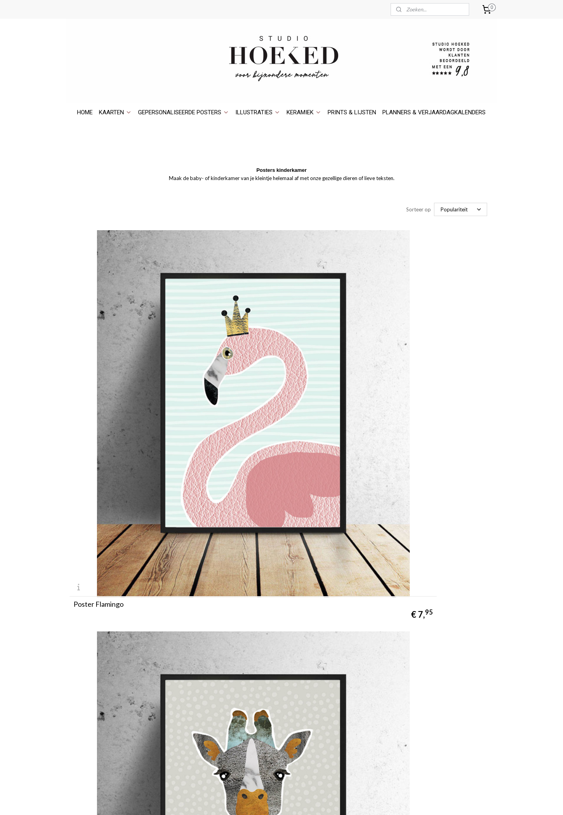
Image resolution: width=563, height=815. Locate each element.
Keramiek (433, 653)
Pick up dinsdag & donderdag (105, 679)
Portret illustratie (445, 644)
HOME (85, 112)
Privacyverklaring (90, 714)
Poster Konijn (381, 373)
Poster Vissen (238, 544)
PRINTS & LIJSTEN (352, 112)
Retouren (81, 688)
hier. (366, 717)
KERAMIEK (304, 112)
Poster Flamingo (99, 373)
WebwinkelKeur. (347, 665)
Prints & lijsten (441, 662)
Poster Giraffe (239, 373)
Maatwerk (82, 653)
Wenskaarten (439, 618)
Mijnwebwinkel (362, 800)
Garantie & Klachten (95, 697)
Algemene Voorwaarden (99, 706)
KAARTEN (115, 112)
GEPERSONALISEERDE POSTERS (183, 112)
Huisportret (437, 636)
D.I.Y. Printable (87, 662)
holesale (85, 627)
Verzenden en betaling (97, 670)
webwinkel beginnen (299, 800)
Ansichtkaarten (441, 609)
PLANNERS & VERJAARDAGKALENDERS (434, 112)
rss (272, 800)
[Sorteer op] (460, 209)
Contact (80, 618)
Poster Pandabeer (101, 544)
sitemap (258, 800)
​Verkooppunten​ (89, 636)
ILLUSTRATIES (257, 112)
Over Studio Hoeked (95, 609)
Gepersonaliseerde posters (457, 627)
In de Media (84, 644)
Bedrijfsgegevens (91, 723)
